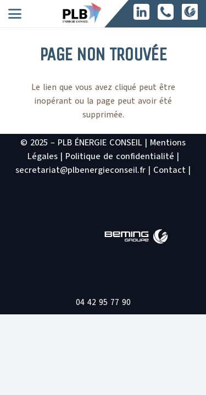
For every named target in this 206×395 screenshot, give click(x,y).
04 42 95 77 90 (103, 302)
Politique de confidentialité (119, 156)
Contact (169, 170)
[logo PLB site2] (81, 13)
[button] (15, 13)
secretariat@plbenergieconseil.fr (80, 170)
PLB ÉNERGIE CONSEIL (100, 143)
